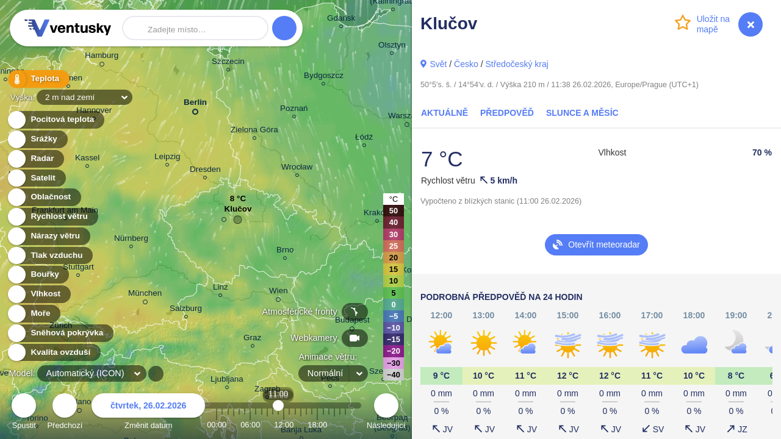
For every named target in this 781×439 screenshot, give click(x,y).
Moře (33, 314)
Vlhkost (38, 294)
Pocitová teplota (55, 120)
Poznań (294, 110)
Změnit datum (148, 413)
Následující (386, 413)
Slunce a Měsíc (582, 113)
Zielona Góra (254, 131)
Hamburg (101, 57)
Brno (284, 251)
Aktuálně (444, 113)
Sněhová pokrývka (59, 333)
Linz (220, 288)
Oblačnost (43, 197)
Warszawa (407, 117)
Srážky (36, 139)
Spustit (24, 413)
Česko (466, 64)
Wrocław (296, 168)
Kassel (87, 159)
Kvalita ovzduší (53, 353)
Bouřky (37, 275)
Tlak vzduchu (49, 256)
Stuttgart (78, 268)
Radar (35, 159)
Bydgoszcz (324, 77)
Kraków (377, 214)
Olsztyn (392, 46)
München (145, 295)
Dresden (205, 171)
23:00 (345, 424)
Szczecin (228, 63)
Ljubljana (227, 380)
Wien (278, 292)
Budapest (352, 322)
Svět (438, 64)
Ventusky (66, 28)
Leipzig (167, 158)
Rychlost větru (52, 217)
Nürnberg (131, 240)
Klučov (238, 212)
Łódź (364, 138)
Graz (252, 339)
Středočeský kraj (516, 64)
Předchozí (65, 413)
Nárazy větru (48, 236)
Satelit (36, 178)
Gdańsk (341, 19)
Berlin (195, 105)
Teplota (37, 79)
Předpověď (507, 113)
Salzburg (186, 310)
